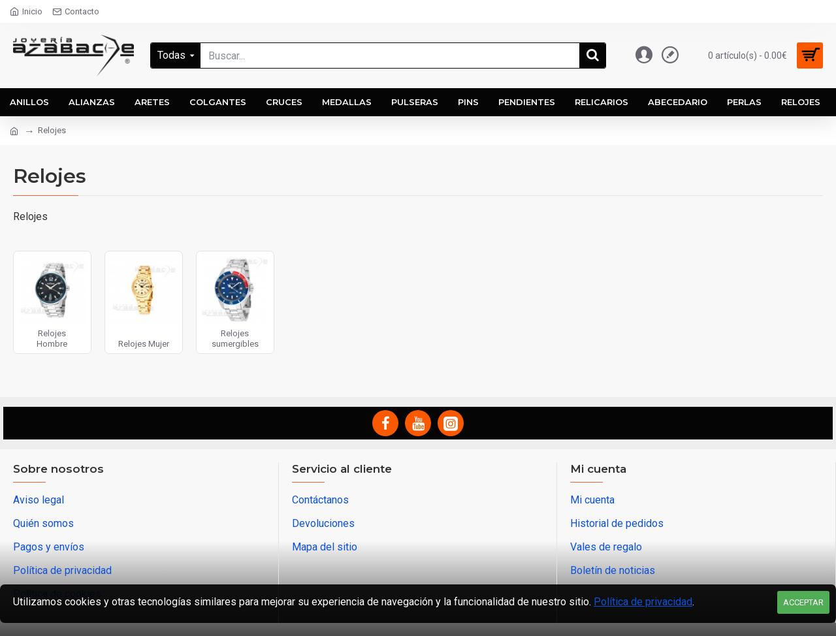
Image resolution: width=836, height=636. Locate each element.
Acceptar (803, 602)
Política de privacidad (643, 602)
